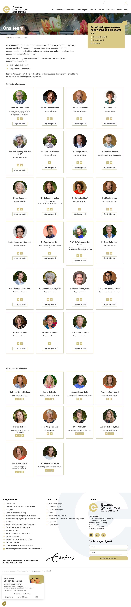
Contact (118, 10)
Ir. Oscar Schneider (109, 243)
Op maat (93, 10)
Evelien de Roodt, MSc (109, 428)
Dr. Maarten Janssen (109, 153)
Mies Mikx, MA (79, 428)
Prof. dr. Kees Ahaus (20, 109)
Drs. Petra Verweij (20, 465)
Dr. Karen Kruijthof (80, 199)
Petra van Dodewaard (110, 393)
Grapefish (112, 572)
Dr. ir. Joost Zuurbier (80, 334)
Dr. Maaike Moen (109, 199)
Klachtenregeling (23, 572)
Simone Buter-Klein (79, 393)
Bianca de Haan (20, 428)
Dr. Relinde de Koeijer (50, 199)
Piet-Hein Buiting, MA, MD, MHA (20, 154)
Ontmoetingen (82, 10)
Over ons (110, 10)
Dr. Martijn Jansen (79, 153)
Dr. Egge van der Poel (50, 243)
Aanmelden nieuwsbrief (108, 560)
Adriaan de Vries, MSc (79, 290)
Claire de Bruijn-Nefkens (20, 393)
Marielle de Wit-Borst (50, 465)
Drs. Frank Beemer (79, 109)
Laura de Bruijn (49, 393)
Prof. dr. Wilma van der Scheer (79, 244)
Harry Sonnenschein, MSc (20, 290)
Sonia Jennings (20, 199)
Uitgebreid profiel (20, 125)
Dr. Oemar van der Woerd (109, 290)
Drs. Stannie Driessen (50, 153)
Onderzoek (70, 10)
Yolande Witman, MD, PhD (50, 290)
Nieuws (101, 10)
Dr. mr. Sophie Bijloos (50, 109)
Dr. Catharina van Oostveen (20, 243)
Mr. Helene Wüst (20, 334)
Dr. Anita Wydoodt (50, 334)
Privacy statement (36, 572)
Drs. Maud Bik (110, 109)
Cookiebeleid (47, 572)
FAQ (125, 10)
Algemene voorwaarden (9, 572)
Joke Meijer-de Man (49, 428)
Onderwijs (59, 10)
